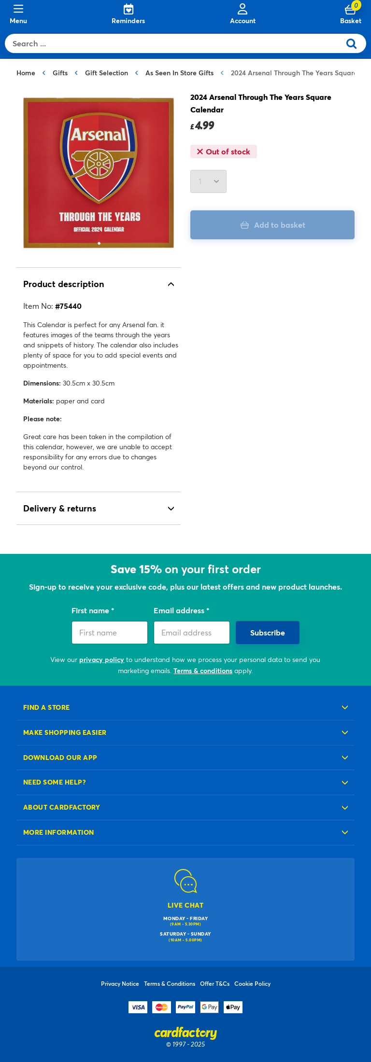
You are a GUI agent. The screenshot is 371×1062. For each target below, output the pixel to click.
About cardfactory (61, 807)
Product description (63, 284)
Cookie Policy (252, 983)
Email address (180, 610)
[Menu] (18, 14)
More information (58, 832)
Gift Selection (106, 72)
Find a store (46, 707)
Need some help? (54, 781)
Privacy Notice (120, 983)
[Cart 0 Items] (350, 14)
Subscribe (267, 632)
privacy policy (101, 659)
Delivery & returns (59, 508)
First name (91, 610)
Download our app (60, 757)
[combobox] (175, 43)
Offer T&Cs (214, 983)
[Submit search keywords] (355, 43)
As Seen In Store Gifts (179, 72)
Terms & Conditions (169, 983)
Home (25, 72)
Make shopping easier (65, 732)
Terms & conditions (202, 670)
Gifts (60, 72)
